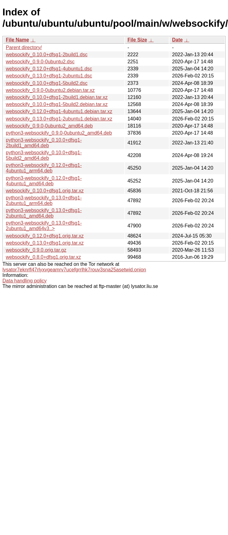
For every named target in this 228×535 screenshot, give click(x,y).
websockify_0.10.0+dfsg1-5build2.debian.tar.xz (57, 104)
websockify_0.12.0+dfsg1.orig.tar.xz (45, 235)
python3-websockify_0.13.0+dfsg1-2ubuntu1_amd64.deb (44, 213)
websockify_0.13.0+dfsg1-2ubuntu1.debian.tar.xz (59, 118)
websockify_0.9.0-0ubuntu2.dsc (40, 61)
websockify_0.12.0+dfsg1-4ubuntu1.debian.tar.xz (59, 111)
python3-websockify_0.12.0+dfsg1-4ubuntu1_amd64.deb (44, 180)
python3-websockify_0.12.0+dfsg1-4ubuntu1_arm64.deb (44, 168)
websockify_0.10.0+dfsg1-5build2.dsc (46, 83)
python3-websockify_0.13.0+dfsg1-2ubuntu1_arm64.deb (44, 200)
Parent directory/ (24, 47)
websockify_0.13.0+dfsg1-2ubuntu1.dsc (49, 75)
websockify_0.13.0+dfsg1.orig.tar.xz (45, 243)
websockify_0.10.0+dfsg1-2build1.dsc (46, 54)
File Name (17, 39)
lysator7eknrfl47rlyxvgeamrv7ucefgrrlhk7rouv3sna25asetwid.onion (74, 269)
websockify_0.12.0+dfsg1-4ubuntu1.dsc (49, 68)
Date (177, 39)
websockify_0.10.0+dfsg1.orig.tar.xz (45, 190)
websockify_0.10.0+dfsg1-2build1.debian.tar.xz (57, 97)
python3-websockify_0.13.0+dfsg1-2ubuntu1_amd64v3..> (44, 225)
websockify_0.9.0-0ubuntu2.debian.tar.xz (50, 90)
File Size (137, 39)
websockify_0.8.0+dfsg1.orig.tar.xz (43, 257)
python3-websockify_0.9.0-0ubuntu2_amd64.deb (59, 133)
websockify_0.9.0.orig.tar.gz (36, 250)
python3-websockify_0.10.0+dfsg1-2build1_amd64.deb (44, 142)
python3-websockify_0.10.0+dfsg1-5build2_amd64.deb (44, 155)
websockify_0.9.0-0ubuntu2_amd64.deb (49, 125)
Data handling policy (24, 280)
